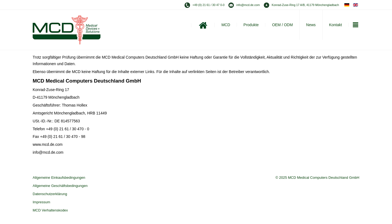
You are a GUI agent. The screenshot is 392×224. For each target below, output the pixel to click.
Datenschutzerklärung (50, 194)
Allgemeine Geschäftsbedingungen (60, 186)
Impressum (41, 202)
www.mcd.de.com (48, 144)
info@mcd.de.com (248, 5)
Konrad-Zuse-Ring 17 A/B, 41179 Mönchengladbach (305, 5)
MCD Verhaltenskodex (50, 210)
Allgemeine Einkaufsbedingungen (59, 177)
